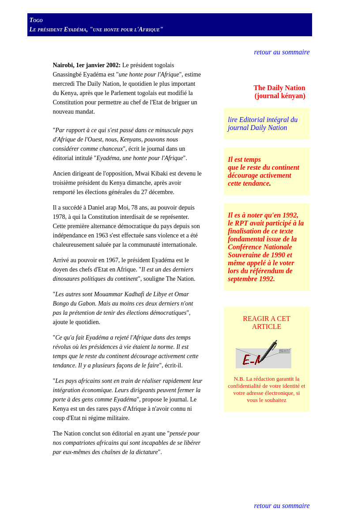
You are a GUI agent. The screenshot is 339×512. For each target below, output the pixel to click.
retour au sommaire (282, 52)
